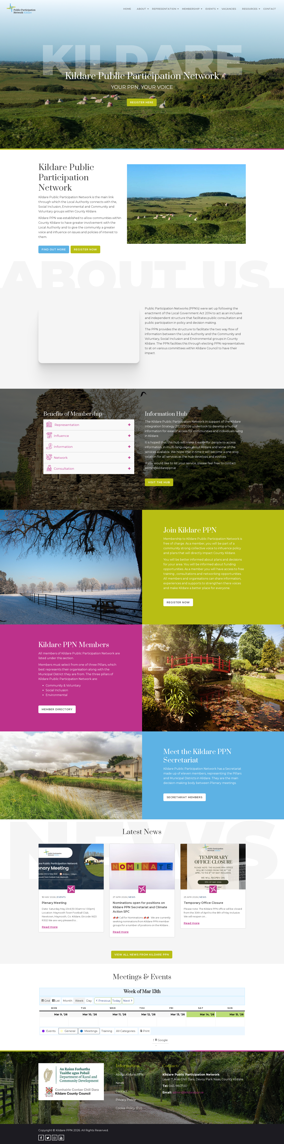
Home (127, 8)
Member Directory (57, 709)
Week (79, 1000)
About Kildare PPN (129, 1074)
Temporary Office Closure (203, 903)
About (141, 8)
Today (116, 1000)
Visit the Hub (159, 482)
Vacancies (229, 8)
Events (210, 8)
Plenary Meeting (54, 903)
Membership (191, 8)
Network (56, 457)
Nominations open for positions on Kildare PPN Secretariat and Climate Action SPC (140, 907)
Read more (50, 927)
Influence (57, 435)
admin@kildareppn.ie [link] (188, 1092)
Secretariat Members (184, 797)
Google (161, 1040)
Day (89, 1000)
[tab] (88, 425)
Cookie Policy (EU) (129, 1108)
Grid (45, 1001)
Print (145, 1031)
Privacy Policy (126, 1099)
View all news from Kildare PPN (141, 954)
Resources (249, 8)
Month (67, 1000)
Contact (269, 8)
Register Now (85, 249)
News (131, 897)
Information (59, 446)
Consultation (60, 468)
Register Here (141, 102)
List (56, 1001)
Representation (164, 8)
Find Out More (54, 249)
